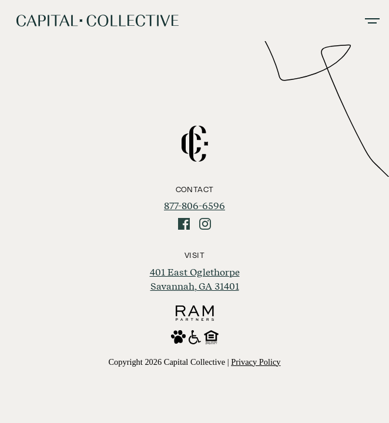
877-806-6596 (194, 206)
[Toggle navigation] (372, 21)
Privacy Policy (255, 362)
